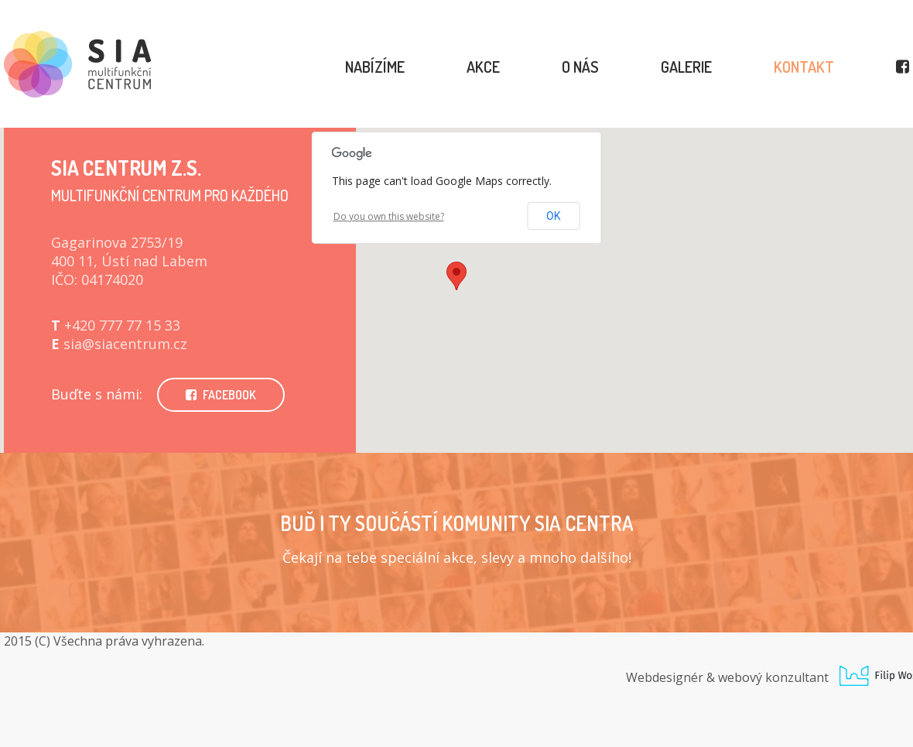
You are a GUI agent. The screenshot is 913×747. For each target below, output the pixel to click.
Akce (483, 67)
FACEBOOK (221, 395)
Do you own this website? (388, 216)
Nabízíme (375, 67)
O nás (580, 67)
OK (553, 216)
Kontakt (804, 67)
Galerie (686, 67)
